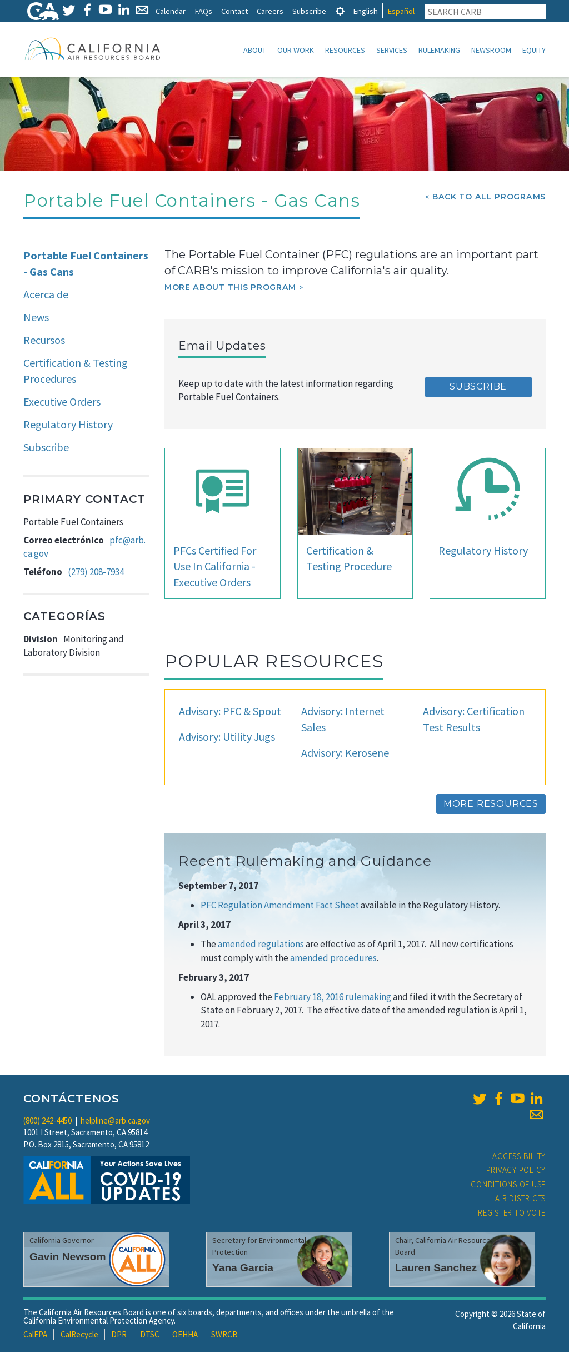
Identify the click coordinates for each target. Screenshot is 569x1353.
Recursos (44, 341)
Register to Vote (512, 1214)
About (254, 50)
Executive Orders (62, 403)
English (365, 11)
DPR (119, 1335)
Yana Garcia (242, 1269)
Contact (234, 11)
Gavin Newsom (67, 1258)
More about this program (230, 288)
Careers (270, 11)
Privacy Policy (516, 1171)
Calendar (171, 11)
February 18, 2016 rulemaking (331, 998)
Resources (345, 50)
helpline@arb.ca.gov (115, 1121)
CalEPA (35, 1335)
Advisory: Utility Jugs (227, 738)
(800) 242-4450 (47, 1121)
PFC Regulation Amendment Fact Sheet (281, 906)
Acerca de (45, 295)
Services (391, 50)
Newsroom (491, 50)
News (36, 318)
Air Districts (520, 1199)
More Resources (490, 805)
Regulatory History (68, 425)
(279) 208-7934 (96, 573)
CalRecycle (79, 1335)
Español (401, 11)
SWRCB (224, 1335)
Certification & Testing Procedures (75, 372)
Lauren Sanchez (436, 1269)
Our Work (295, 50)
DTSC (149, 1335)
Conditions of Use (508, 1185)
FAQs (203, 11)
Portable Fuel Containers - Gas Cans (85, 264)
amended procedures (333, 959)
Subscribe (309, 11)
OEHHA (185, 1335)
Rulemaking (439, 50)
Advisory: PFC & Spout (230, 712)
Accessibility (519, 1157)
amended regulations (262, 945)
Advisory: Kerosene (345, 754)
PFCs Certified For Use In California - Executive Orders (214, 567)
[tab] (340, 10)
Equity (534, 50)
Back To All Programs (489, 198)
